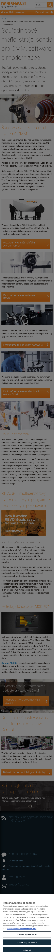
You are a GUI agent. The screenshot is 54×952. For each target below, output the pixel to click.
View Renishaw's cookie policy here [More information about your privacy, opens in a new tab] (21, 931)
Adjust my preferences (27, 937)
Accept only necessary (27, 945)
